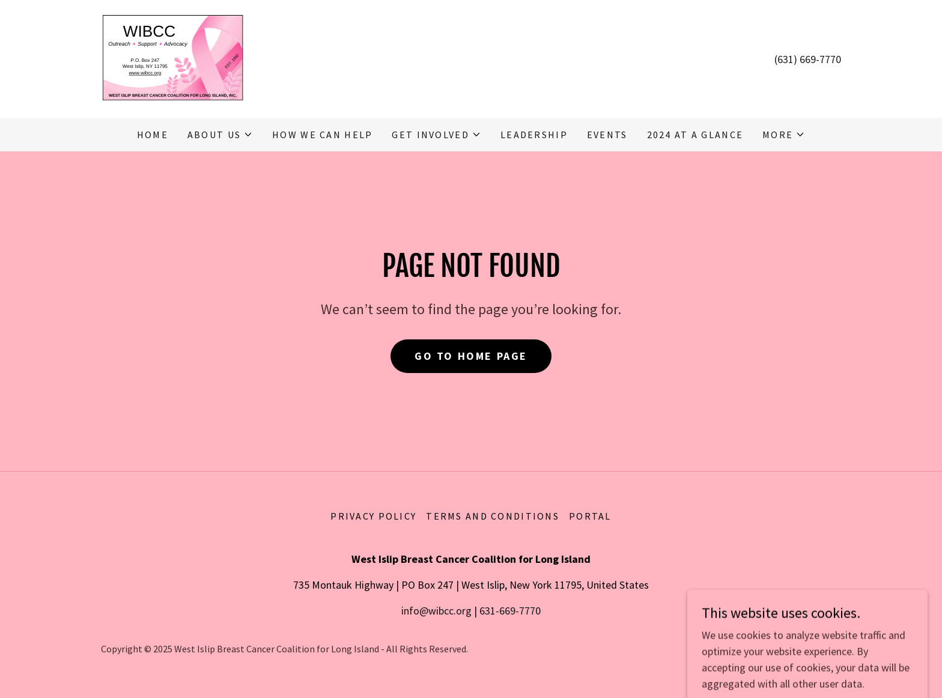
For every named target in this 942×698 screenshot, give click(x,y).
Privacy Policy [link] (373, 516)
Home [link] (152, 135)
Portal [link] (590, 516)
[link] (172, 57)
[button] (220, 134)
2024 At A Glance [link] (695, 135)
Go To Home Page (471, 356)
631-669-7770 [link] (510, 611)
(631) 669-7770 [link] (807, 59)
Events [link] (607, 135)
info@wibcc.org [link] (436, 611)
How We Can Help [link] (322, 135)
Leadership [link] (534, 135)
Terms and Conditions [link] (492, 516)
